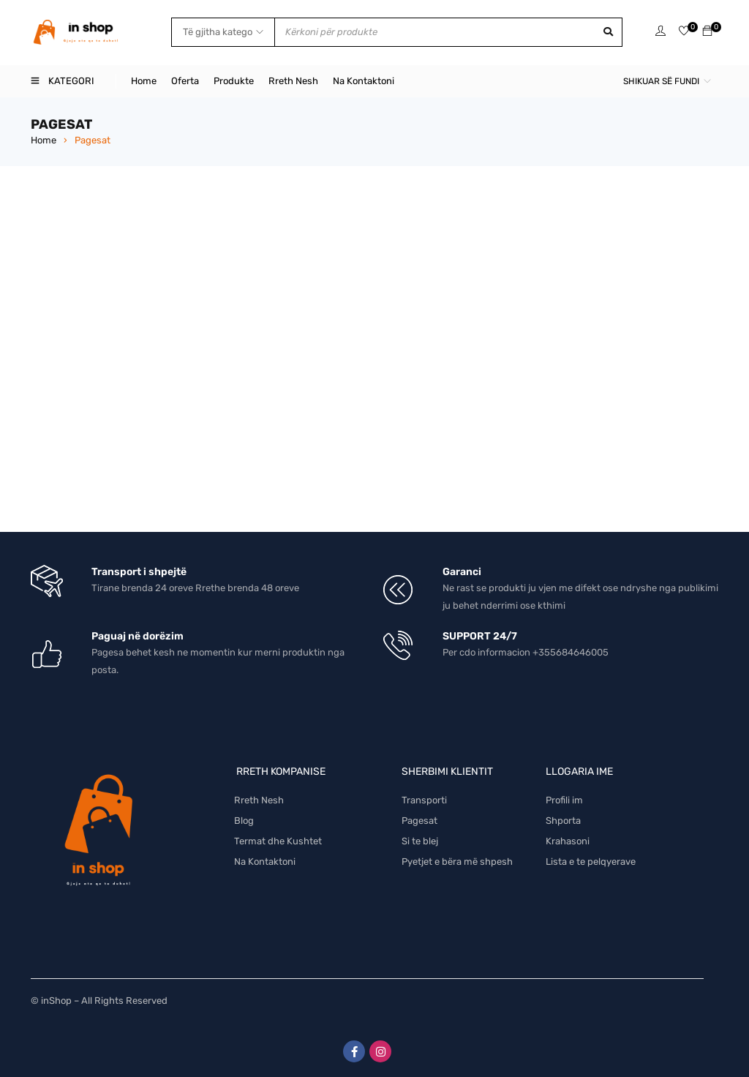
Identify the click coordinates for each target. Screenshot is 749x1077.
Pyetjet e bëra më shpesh (457, 861)
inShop (56, 1000)
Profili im (564, 800)
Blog (244, 820)
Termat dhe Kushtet (278, 841)
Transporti (424, 800)
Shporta (563, 820)
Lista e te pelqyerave (591, 861)
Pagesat (419, 820)
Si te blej (420, 841)
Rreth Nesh (259, 800)
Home (43, 140)
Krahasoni (568, 841)
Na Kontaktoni (265, 861)
